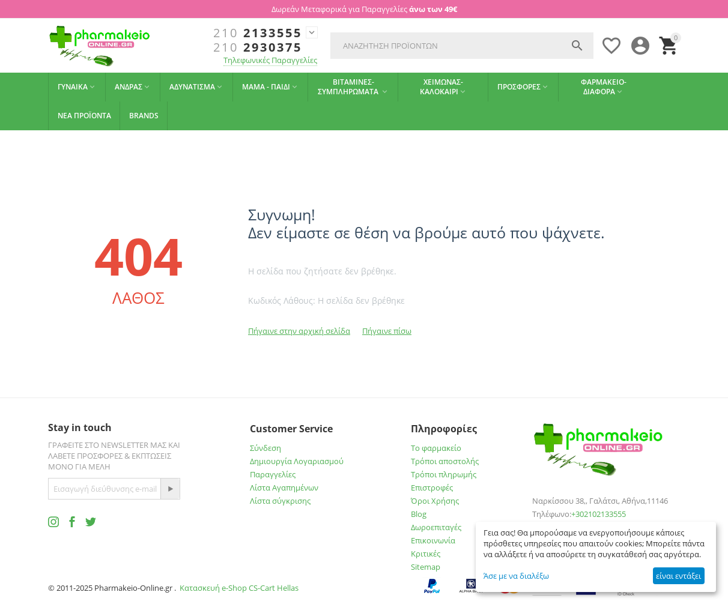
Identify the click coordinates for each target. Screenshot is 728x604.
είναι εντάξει (678, 575)
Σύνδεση (265, 447)
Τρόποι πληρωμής (443, 474)
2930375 (257, 47)
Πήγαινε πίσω (386, 330)
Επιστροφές (432, 487)
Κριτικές (425, 553)
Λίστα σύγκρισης (280, 500)
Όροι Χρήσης (435, 500)
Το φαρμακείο (436, 447)
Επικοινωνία (433, 540)
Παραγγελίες (273, 474)
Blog (418, 514)
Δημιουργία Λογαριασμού (297, 461)
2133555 (257, 33)
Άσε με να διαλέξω (516, 575)
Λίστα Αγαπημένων (284, 487)
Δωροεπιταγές (436, 527)
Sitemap (425, 566)
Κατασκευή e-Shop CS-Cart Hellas (239, 587)
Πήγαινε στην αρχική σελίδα (299, 330)
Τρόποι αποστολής (445, 461)
